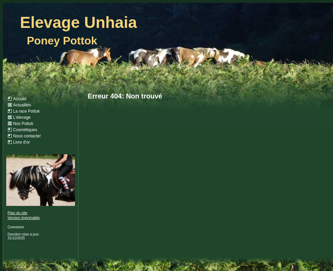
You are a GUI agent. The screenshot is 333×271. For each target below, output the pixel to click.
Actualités (22, 105)
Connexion (16, 227)
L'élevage (22, 117)
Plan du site (17, 213)
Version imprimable (24, 218)
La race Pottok (26, 111)
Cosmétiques (25, 129)
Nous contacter (27, 136)
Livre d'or (21, 142)
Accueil (19, 98)
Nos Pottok (23, 123)
